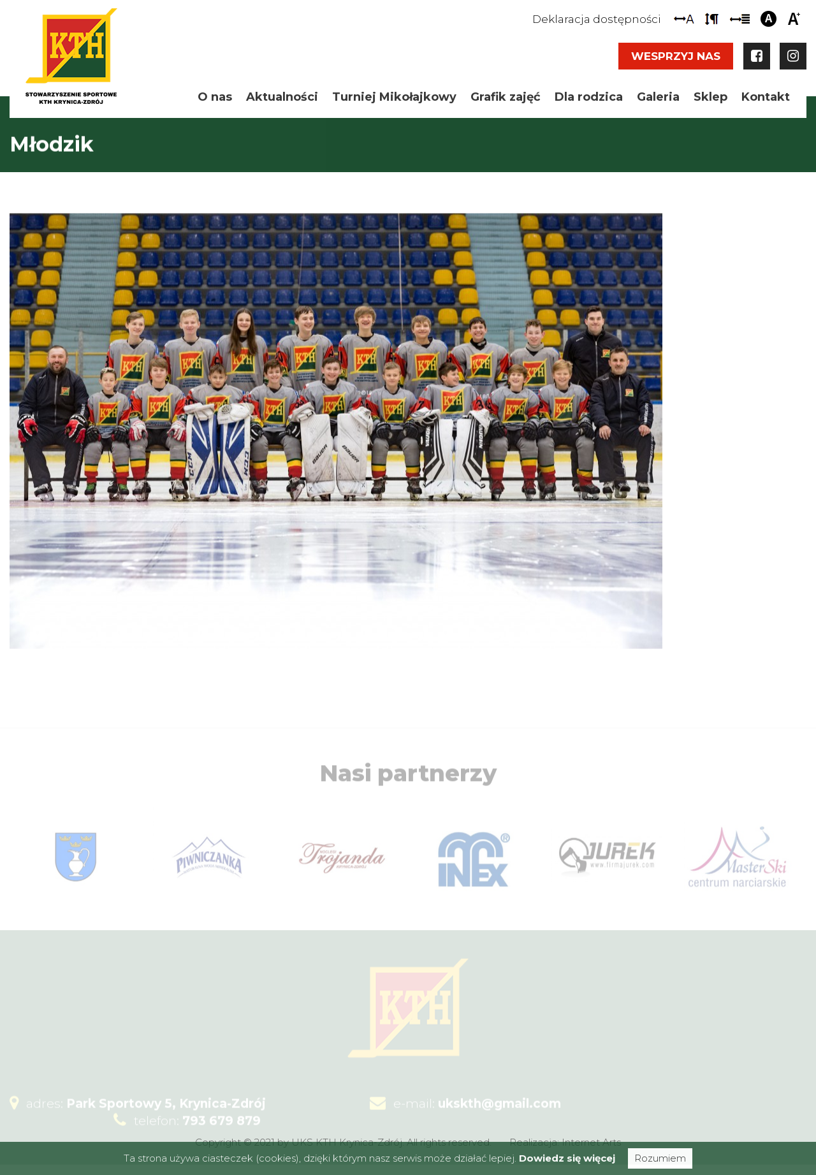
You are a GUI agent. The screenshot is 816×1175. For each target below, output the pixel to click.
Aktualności (282, 97)
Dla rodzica (589, 97)
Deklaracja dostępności (596, 19)
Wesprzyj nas (675, 56)
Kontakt (765, 97)
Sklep (710, 97)
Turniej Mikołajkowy (394, 97)
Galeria (658, 97)
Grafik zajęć (505, 97)
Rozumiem (660, 1158)
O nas (215, 97)
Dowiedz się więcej (567, 1158)
